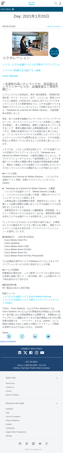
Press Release (10, 76)
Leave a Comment (54, 26)
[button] (6, 9)
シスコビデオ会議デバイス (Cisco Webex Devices (26, 296)
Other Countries (43, 368)
